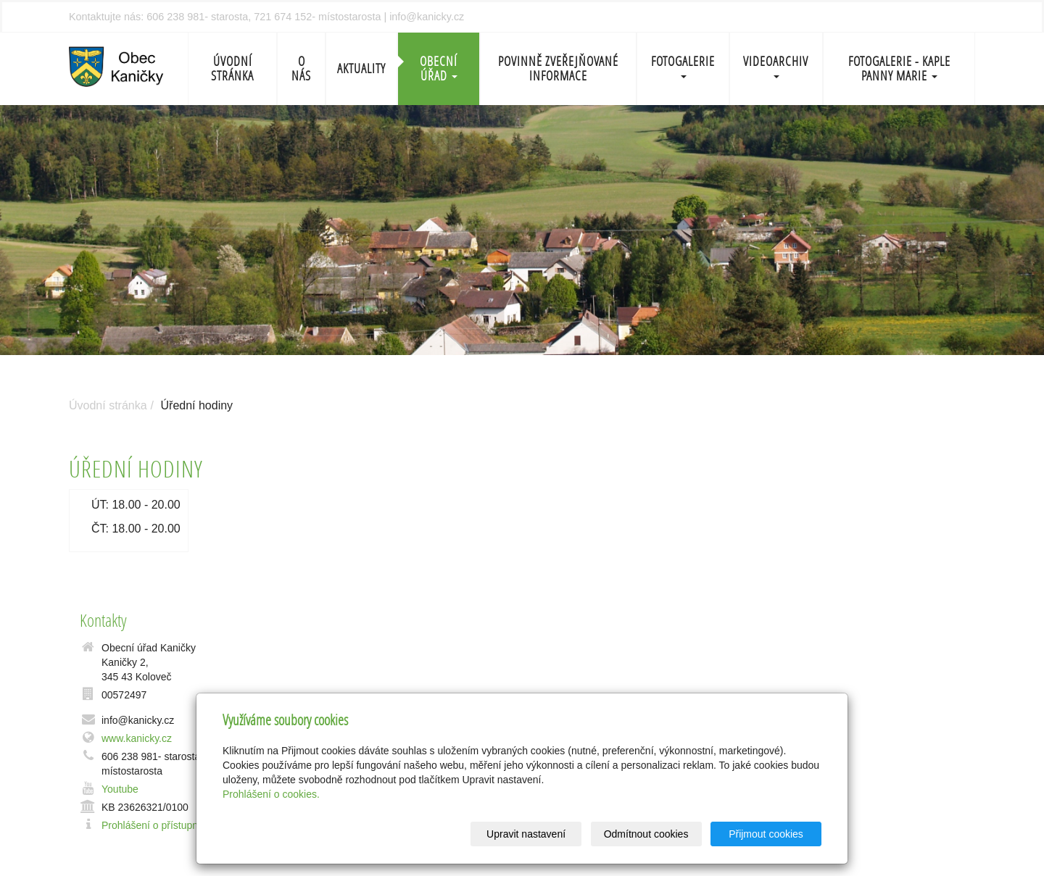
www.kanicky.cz (137, 738)
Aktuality (361, 68)
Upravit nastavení (526, 834)
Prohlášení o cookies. (271, 794)
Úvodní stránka (232, 68)
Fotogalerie (683, 65)
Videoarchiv (775, 65)
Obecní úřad (438, 68)
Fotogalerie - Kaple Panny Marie (899, 68)
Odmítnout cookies (646, 834)
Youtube (120, 789)
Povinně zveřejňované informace (558, 68)
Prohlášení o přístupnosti (158, 825)
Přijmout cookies (766, 834)
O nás (301, 68)
